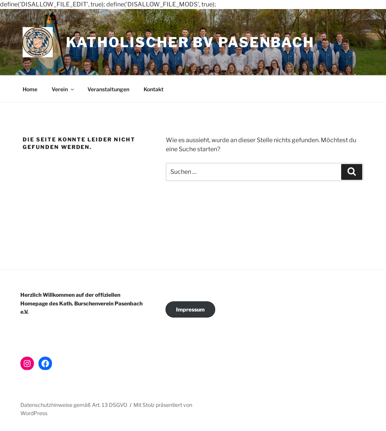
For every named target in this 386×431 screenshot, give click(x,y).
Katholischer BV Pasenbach (190, 42)
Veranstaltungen (108, 89)
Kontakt (154, 89)
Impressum (190, 309)
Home (30, 89)
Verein (63, 89)
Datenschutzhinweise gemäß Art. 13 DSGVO (73, 405)
